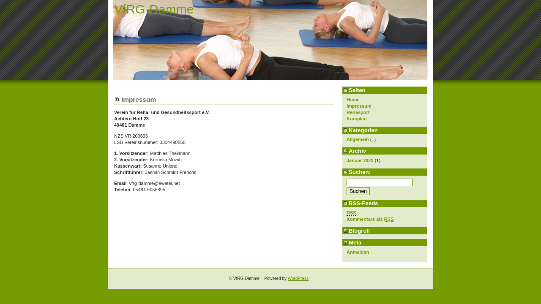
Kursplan (357, 118)
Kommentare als (370, 219)
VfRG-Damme (154, 9)
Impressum (359, 106)
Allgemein (358, 139)
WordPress (298, 278)
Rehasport (358, 112)
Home (353, 99)
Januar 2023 (360, 160)
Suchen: (360, 172)
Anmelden (358, 252)
